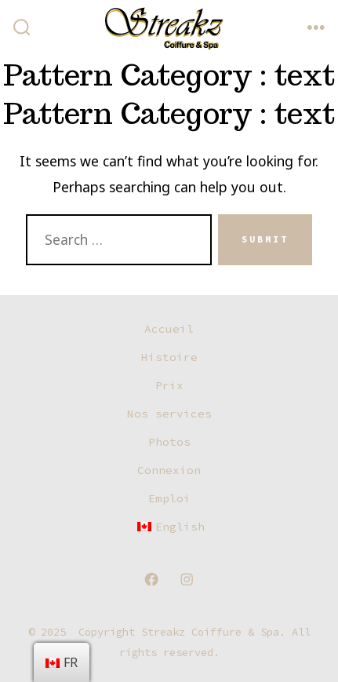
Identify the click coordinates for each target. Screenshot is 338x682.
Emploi (169, 498)
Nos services (169, 414)
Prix (169, 385)
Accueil (169, 329)
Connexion (169, 470)
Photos (169, 442)
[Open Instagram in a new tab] (186, 579)
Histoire (169, 357)
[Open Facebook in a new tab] (151, 579)
